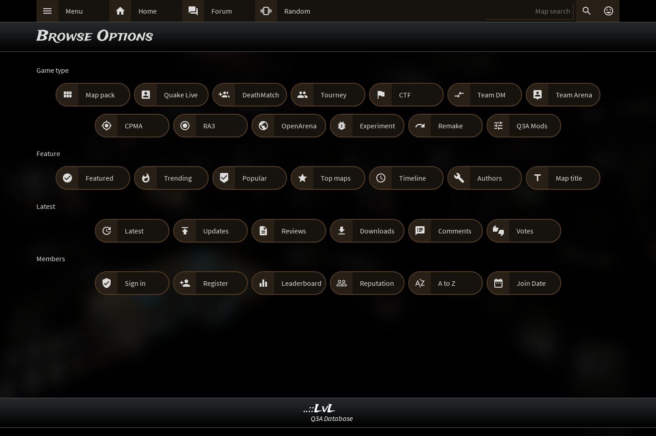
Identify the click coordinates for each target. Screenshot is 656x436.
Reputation (377, 283)
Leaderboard (302, 283)
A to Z (447, 283)
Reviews (294, 230)
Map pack (100, 94)
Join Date (531, 283)
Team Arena (574, 94)
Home (147, 10)
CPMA (134, 125)
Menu (74, 10)
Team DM (491, 94)
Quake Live (181, 94)
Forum (221, 10)
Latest (134, 230)
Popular (254, 178)
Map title (569, 178)
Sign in (135, 283)
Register (215, 283)
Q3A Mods (532, 125)
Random (297, 10)
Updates (216, 230)
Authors (489, 178)
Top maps (336, 178)
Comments (455, 230)
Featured (99, 178)
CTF (405, 94)
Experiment (377, 125)
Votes (525, 230)
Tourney (333, 94)
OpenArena (299, 125)
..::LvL (319, 409)
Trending (178, 178)
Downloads (377, 230)
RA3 (209, 125)
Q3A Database (332, 418)
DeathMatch (260, 94)
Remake (450, 125)
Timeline (412, 178)
